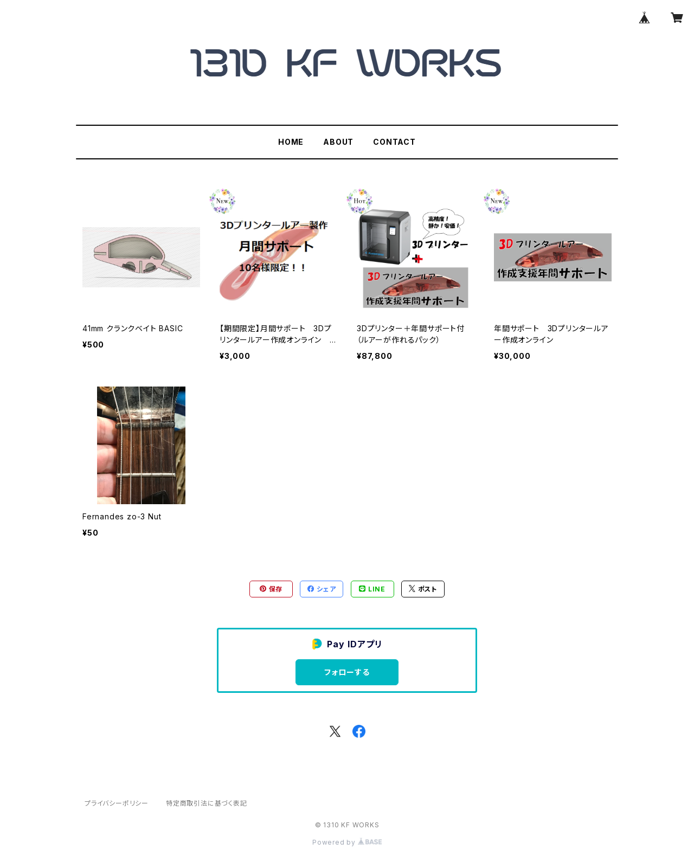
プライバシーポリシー (117, 803)
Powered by (347, 842)
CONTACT (394, 141)
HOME (291, 141)
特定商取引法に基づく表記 (206, 803)
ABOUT (338, 141)
